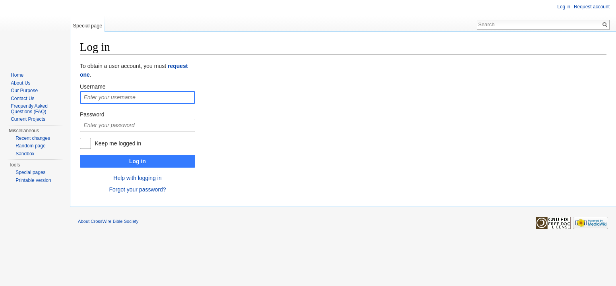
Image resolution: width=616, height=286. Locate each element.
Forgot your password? (137, 189)
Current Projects (28, 119)
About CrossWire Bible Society (108, 221)
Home (17, 75)
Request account (592, 7)
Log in (137, 161)
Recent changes (32, 138)
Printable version (33, 180)
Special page (87, 26)
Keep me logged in (118, 143)
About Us (20, 83)
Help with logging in (137, 178)
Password (92, 114)
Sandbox (24, 154)
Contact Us (22, 98)
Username (93, 86)
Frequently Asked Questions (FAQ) (29, 108)
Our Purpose (24, 90)
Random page (30, 146)
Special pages (30, 172)
